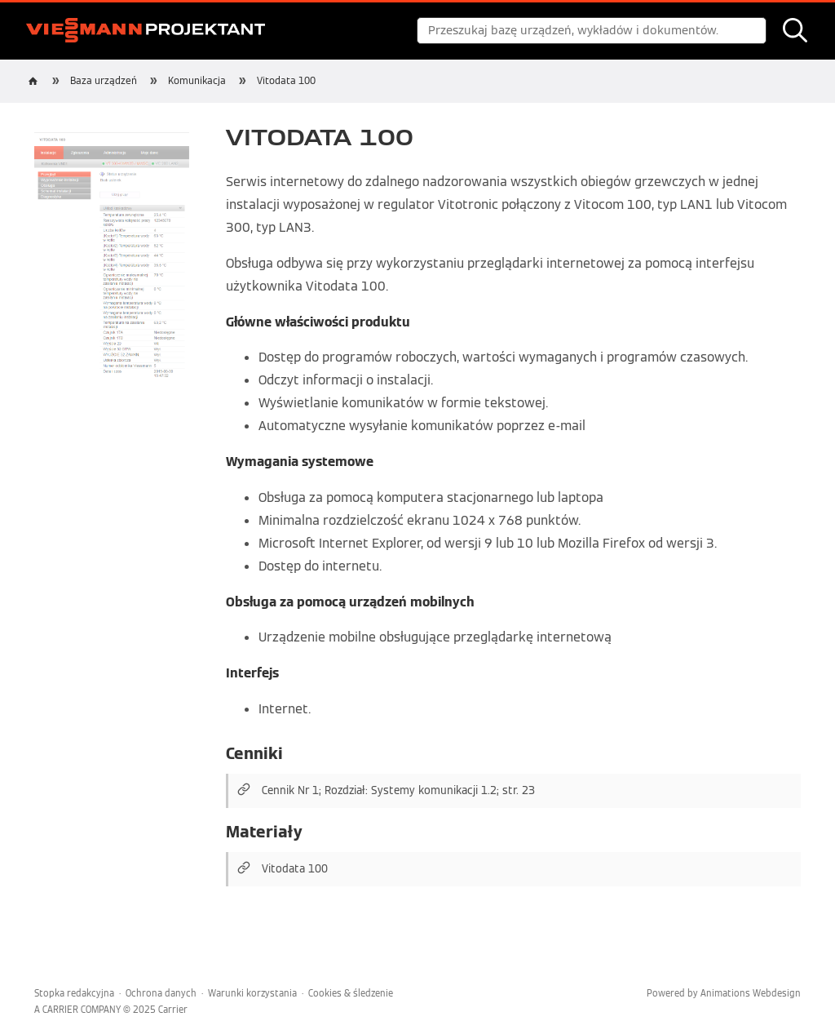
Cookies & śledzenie (350, 993)
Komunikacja (197, 80)
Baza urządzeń (103, 80)
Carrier (173, 1009)
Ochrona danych (161, 993)
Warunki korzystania (252, 993)
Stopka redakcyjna (74, 993)
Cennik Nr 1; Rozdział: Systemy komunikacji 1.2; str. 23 (398, 790)
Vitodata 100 (286, 80)
